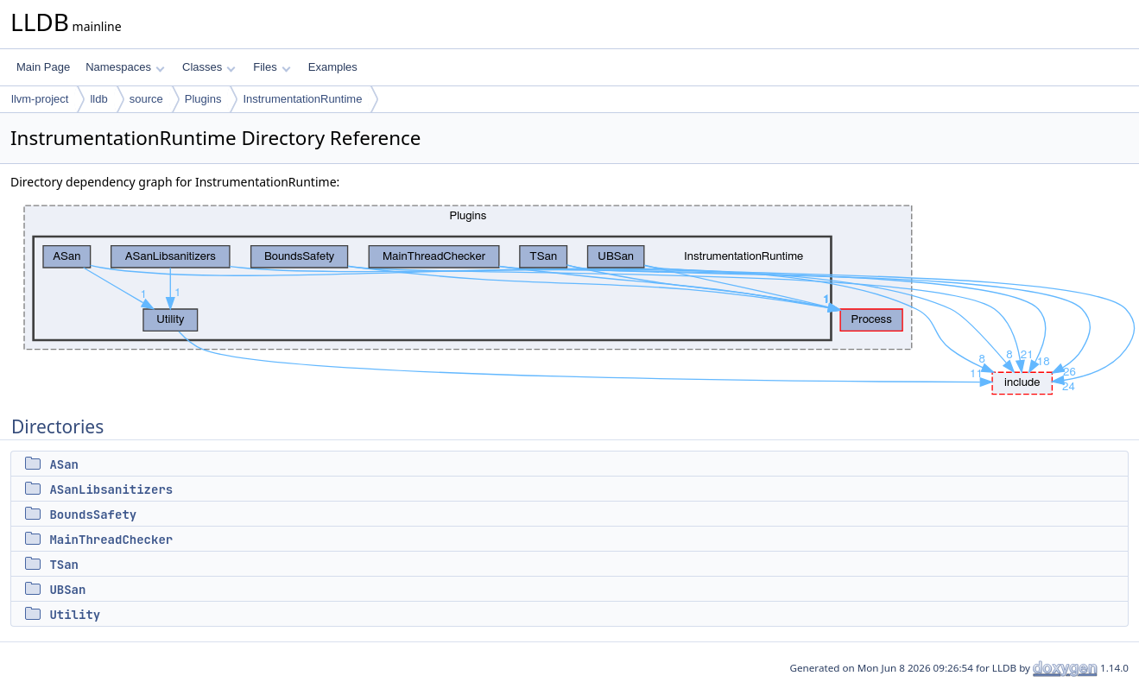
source (146, 98)
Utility (74, 614)
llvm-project (39, 98)
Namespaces (124, 66)
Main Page (43, 66)
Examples (333, 66)
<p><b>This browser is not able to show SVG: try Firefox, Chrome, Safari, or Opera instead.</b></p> (574, 295)
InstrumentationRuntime (302, 98)
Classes (209, 66)
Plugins (203, 98)
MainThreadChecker (111, 539)
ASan (64, 464)
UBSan (67, 589)
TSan (64, 564)
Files (271, 66)
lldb (98, 98)
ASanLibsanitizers (111, 489)
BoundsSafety (92, 514)
